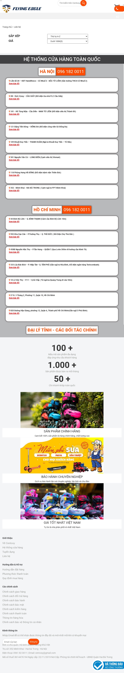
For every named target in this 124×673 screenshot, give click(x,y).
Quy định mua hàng (12, 578)
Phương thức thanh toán (15, 573)
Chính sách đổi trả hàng (15, 596)
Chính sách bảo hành (13, 600)
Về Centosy (8, 543)
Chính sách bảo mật (13, 604)
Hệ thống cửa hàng (12, 547)
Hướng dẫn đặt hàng (13, 569)
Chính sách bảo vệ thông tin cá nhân (21, 622)
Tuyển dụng (8, 551)
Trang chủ (7, 27)
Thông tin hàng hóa (12, 617)
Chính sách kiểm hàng (14, 609)
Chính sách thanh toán (14, 613)
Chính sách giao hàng (14, 591)
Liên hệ (17, 27)
